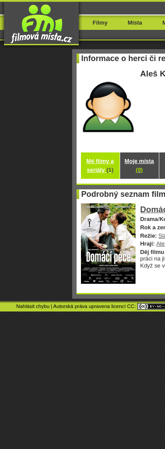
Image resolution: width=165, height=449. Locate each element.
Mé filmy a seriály (100, 165)
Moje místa (139, 165)
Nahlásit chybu (33, 306)
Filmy (100, 22)
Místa (135, 22)
